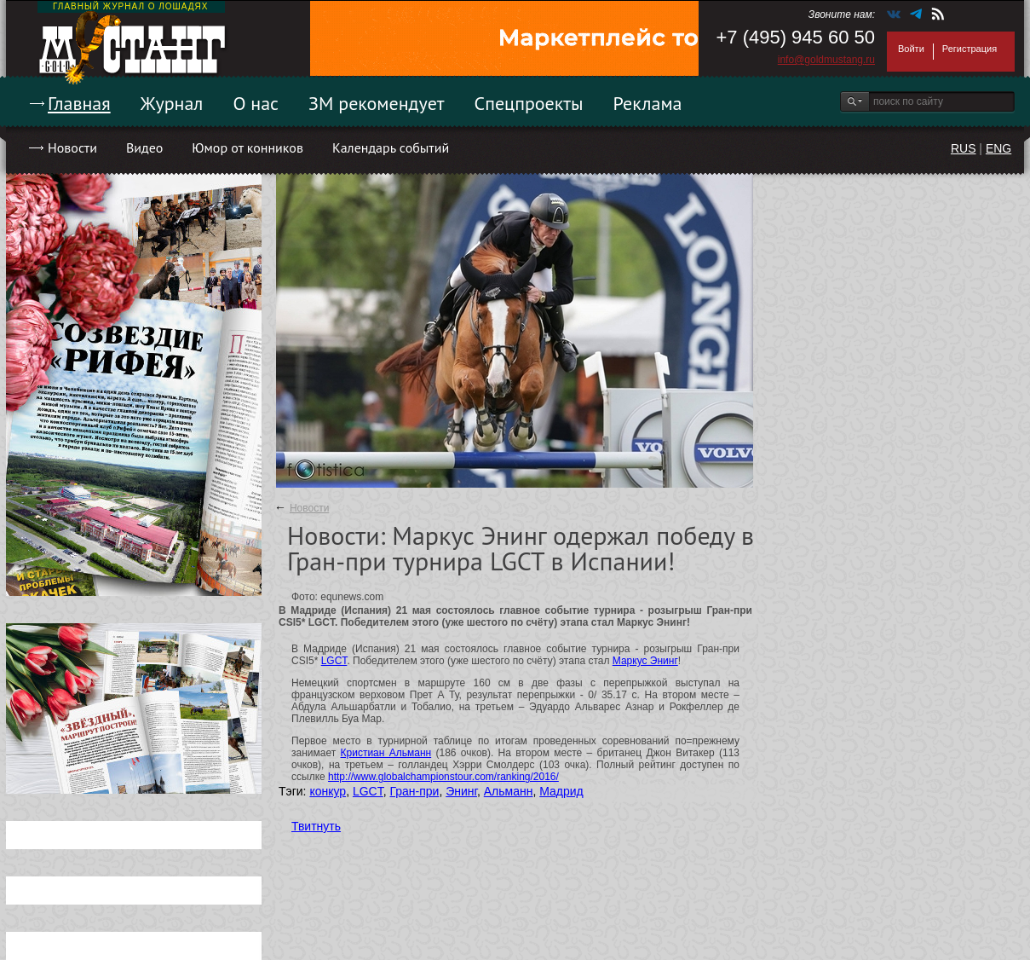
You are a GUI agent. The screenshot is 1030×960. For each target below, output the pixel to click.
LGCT (334, 661)
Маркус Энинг (645, 661)
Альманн (508, 791)
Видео (144, 147)
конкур (327, 791)
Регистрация (969, 48)
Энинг (461, 791)
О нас (256, 103)
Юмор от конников (247, 147)
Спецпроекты (529, 103)
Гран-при (414, 791)
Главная (79, 103)
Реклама (647, 103)
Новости (72, 147)
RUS (963, 148)
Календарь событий (390, 147)
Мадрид (561, 791)
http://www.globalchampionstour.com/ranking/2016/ (443, 777)
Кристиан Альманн (386, 753)
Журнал (172, 103)
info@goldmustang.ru (826, 60)
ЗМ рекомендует (376, 103)
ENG (998, 148)
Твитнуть (316, 826)
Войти (911, 48)
